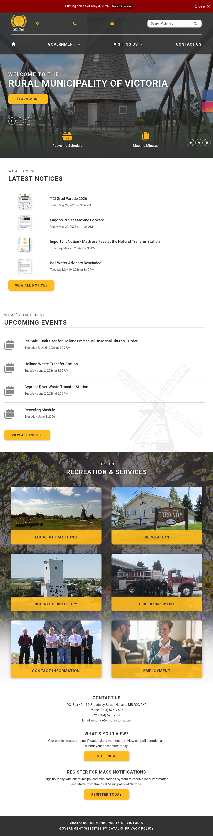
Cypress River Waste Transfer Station (56, 387)
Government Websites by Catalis (91, 828)
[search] (171, 23)
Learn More (28, 99)
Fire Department (157, 604)
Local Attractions (56, 537)
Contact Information (56, 671)
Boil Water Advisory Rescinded (75, 263)
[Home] (13, 44)
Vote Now (106, 756)
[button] (195, 24)
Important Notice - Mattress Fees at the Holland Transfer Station (105, 241)
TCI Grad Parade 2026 (68, 198)
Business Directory (56, 604)
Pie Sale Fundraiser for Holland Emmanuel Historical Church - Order (81, 341)
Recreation (157, 537)
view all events (27, 435)
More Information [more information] (122, 6)
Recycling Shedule (40, 410)
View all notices (31, 285)
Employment (157, 671)
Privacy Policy (139, 828)
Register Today (106, 794)
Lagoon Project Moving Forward (77, 220)
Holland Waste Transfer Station (51, 364)
